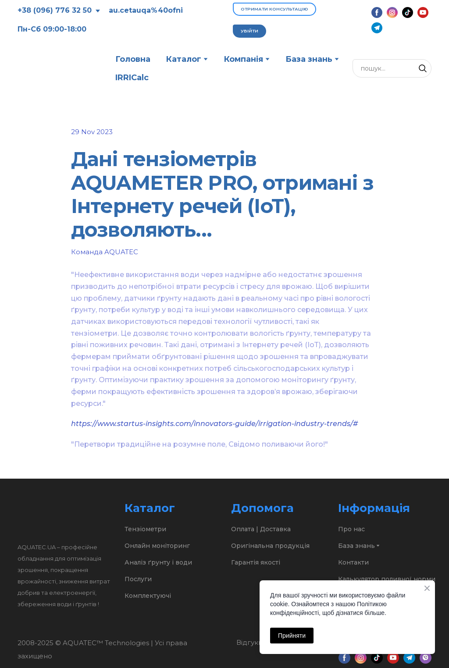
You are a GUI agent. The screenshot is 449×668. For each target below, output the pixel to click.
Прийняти (292, 635)
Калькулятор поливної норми (386, 579)
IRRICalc (132, 77)
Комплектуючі (148, 596)
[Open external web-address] (250, 657)
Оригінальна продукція (270, 546)
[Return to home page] (60, 68)
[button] (274, 9)
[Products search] (392, 68)
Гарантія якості (255, 562)
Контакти (353, 562)
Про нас (351, 529)
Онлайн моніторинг (157, 546)
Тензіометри (145, 529)
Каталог (183, 59)
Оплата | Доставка (261, 529)
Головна (132, 59)
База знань (308, 59)
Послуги (138, 579)
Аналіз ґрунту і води (158, 562)
